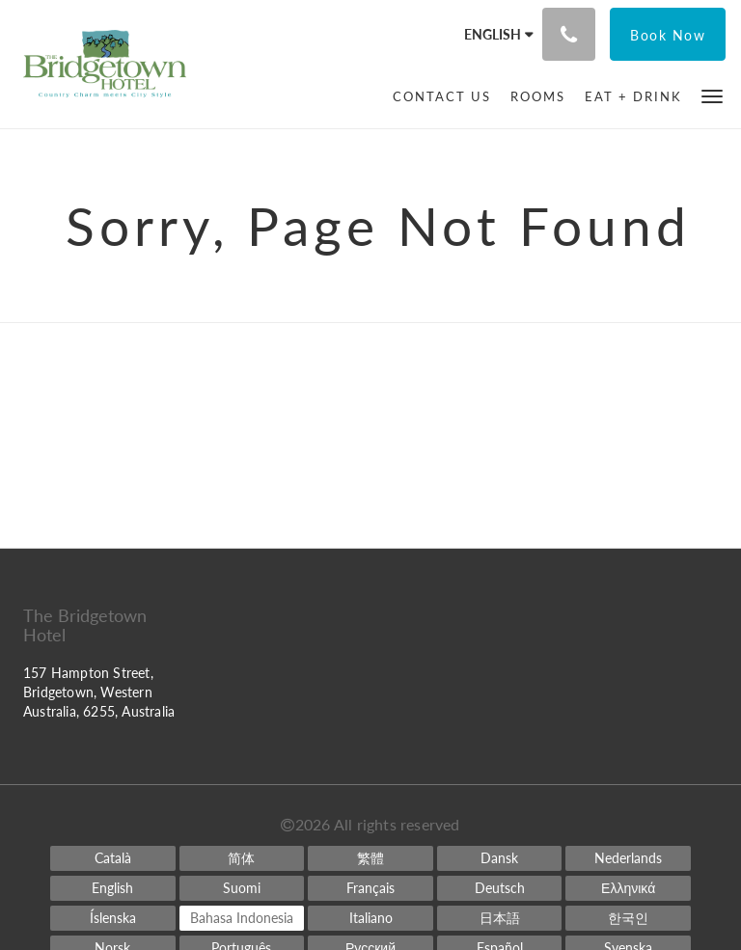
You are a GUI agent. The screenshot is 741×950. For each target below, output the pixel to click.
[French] (370, 888)
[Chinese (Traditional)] (370, 858)
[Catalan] (113, 858)
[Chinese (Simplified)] (242, 858)
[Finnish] (242, 888)
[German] (500, 888)
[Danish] (500, 858)
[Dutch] (628, 858)
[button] (712, 95)
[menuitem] (442, 96)
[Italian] (370, 918)
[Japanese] (500, 918)
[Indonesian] (242, 918)
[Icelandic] (113, 918)
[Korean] (628, 918)
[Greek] (628, 888)
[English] (113, 888)
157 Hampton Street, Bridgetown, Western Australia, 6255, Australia (99, 692)
